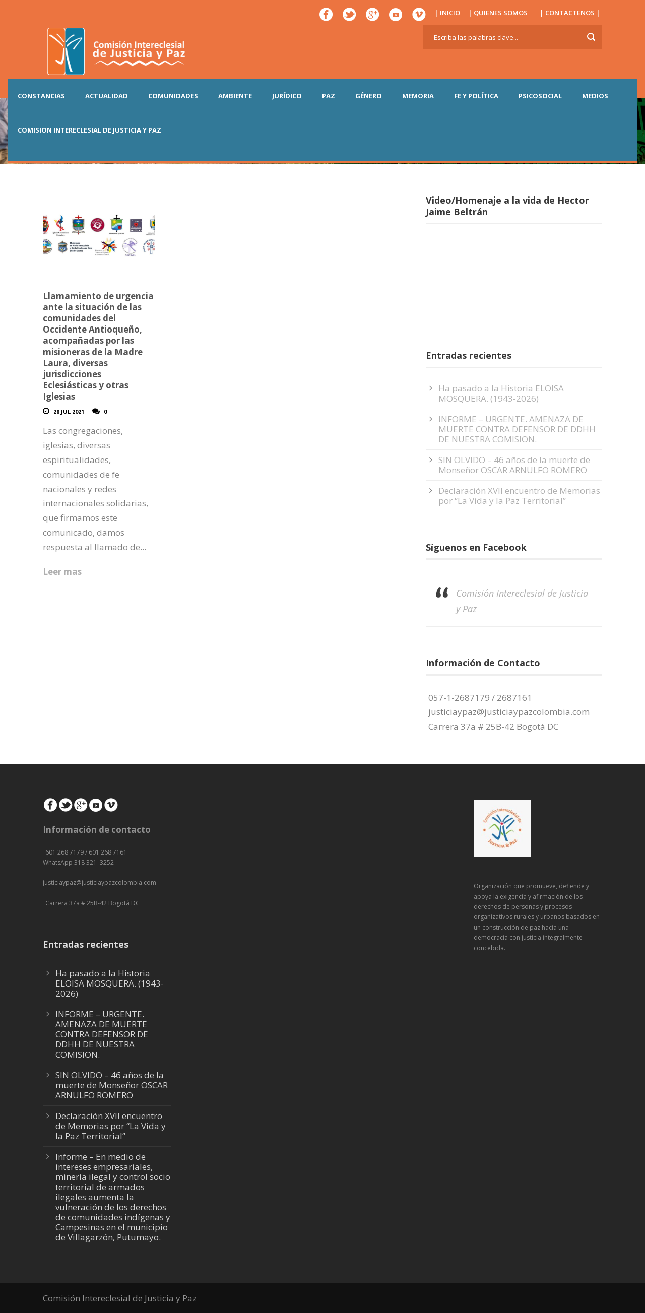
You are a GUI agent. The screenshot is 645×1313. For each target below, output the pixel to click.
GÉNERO (368, 95)
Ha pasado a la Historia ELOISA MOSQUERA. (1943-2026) (501, 393)
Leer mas (62, 571)
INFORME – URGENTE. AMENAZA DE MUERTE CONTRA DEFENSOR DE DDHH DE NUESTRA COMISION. (517, 429)
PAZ (328, 95)
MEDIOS (595, 95)
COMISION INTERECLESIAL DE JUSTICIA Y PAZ (89, 130)
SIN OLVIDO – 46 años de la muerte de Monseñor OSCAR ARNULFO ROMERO (514, 465)
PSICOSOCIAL (540, 95)
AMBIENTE (235, 95)
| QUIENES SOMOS (498, 12)
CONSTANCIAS (41, 95)
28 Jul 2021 (68, 411)
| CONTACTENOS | (570, 12)
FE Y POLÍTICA (476, 95)
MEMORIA (418, 95)
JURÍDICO (287, 95)
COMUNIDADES (173, 95)
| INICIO (447, 12)
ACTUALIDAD (106, 95)
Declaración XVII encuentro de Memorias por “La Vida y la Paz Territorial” (519, 495)
